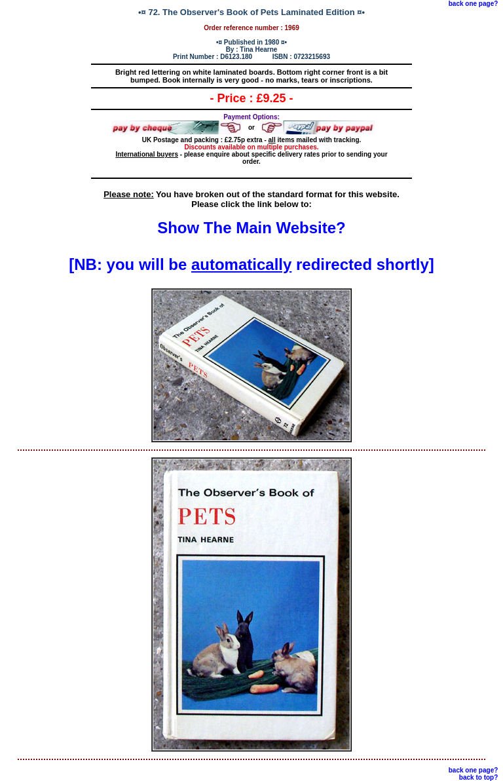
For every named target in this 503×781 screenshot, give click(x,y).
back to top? (478, 777)
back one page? (473, 3)
